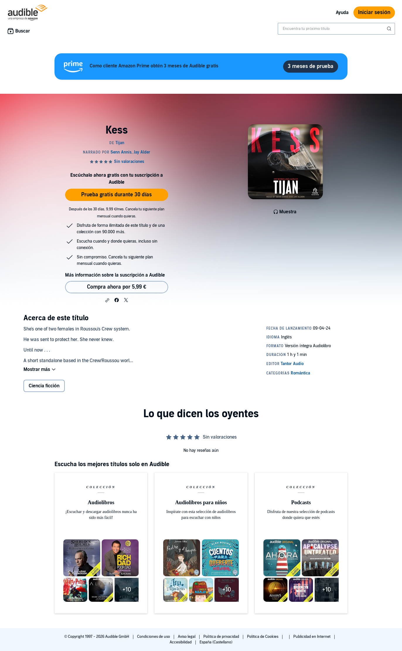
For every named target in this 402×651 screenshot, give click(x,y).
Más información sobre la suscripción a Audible (115, 275)
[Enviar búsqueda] (389, 29)
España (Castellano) (216, 642)
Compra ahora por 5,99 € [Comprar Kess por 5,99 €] (116, 287)
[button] (107, 300)
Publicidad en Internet (312, 636)
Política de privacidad (221, 636)
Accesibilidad (181, 642)
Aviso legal (187, 636)
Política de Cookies (263, 636)
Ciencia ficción (44, 386)
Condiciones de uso (154, 636)
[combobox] (336, 29)
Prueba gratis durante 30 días (116, 195)
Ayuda (342, 13)
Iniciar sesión (374, 12)
